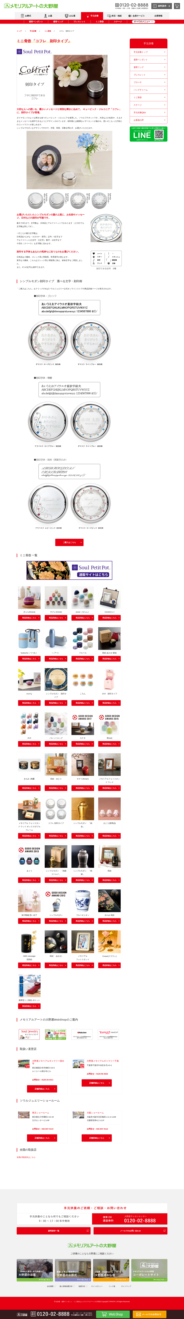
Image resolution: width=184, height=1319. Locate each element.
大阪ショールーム (95, 1113)
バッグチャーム (141, 90)
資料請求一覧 (53, 1231)
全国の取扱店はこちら (26, 1157)
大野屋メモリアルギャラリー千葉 (103, 1061)
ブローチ (138, 82)
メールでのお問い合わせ (130, 1231)
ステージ (118, 22)
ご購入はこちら (69, 542)
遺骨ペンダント (36, 22)
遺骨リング (58, 22)
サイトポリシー (97, 1286)
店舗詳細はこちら (42, 1089)
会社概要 (50, 1286)
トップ (19, 31)
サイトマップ (126, 1286)
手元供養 (33, 31)
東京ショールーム (40, 1113)
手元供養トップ (141, 52)
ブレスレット (79, 22)
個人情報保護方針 (66, 1286)
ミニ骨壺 (100, 22)
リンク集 (112, 1286)
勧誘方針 (82, 1286)
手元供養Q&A (140, 112)
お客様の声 (139, 120)
